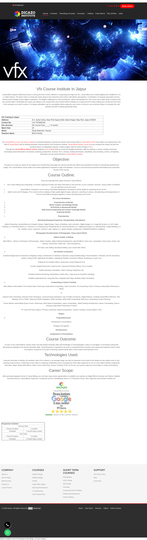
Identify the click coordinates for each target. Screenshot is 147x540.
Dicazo (9, 508)
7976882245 (19, 5)
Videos (90, 13)
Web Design (67, 484)
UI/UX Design (67, 480)
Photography (67, 477)
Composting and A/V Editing (72, 490)
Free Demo (89, 508)
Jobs (120, 13)
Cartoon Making (68, 497)
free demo (100, 13)
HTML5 (34, 481)
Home (45, 13)
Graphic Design (37, 474)
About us (5, 474)
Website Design (37, 477)
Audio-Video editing (38, 484)
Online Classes (115, 508)
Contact (53, 13)
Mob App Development (40, 487)
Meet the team (6, 481)
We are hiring (6, 477)
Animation (66, 487)
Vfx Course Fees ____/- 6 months (45, 125)
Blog (95, 477)
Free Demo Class (99, 474)
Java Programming (38, 494)
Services (98, 508)
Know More (97, 481)
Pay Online (112, 13)
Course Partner (7, 487)
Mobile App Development (71, 494)
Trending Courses (67, 13)
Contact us (5, 484)
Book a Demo (127, 6)
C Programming (37, 491)
